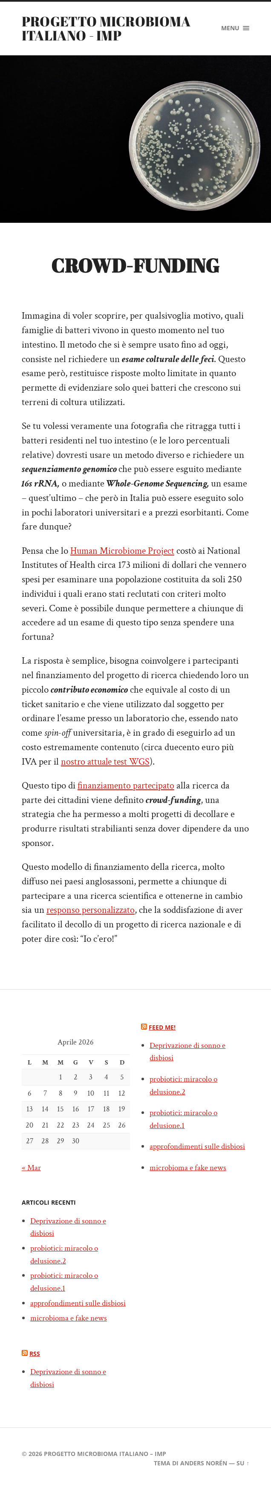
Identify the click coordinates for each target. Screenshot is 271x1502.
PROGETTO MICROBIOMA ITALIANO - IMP (106, 28)
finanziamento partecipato (128, 786)
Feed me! (162, 1027)
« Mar (31, 1168)
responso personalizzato (92, 910)
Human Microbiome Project (124, 551)
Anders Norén (203, 1476)
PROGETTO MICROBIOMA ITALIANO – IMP (105, 1466)
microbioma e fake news (70, 1330)
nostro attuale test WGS (107, 762)
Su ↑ (242, 1476)
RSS (34, 1367)
